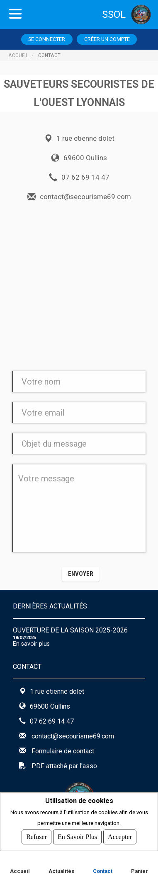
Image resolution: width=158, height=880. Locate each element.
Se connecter (46, 39)
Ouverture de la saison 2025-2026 (70, 630)
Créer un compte (107, 39)
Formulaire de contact (63, 751)
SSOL (114, 14)
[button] (81, 574)
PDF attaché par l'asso (64, 766)
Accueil (18, 55)
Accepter (120, 836)
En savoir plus (31, 643)
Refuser (36, 836)
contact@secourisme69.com (73, 736)
